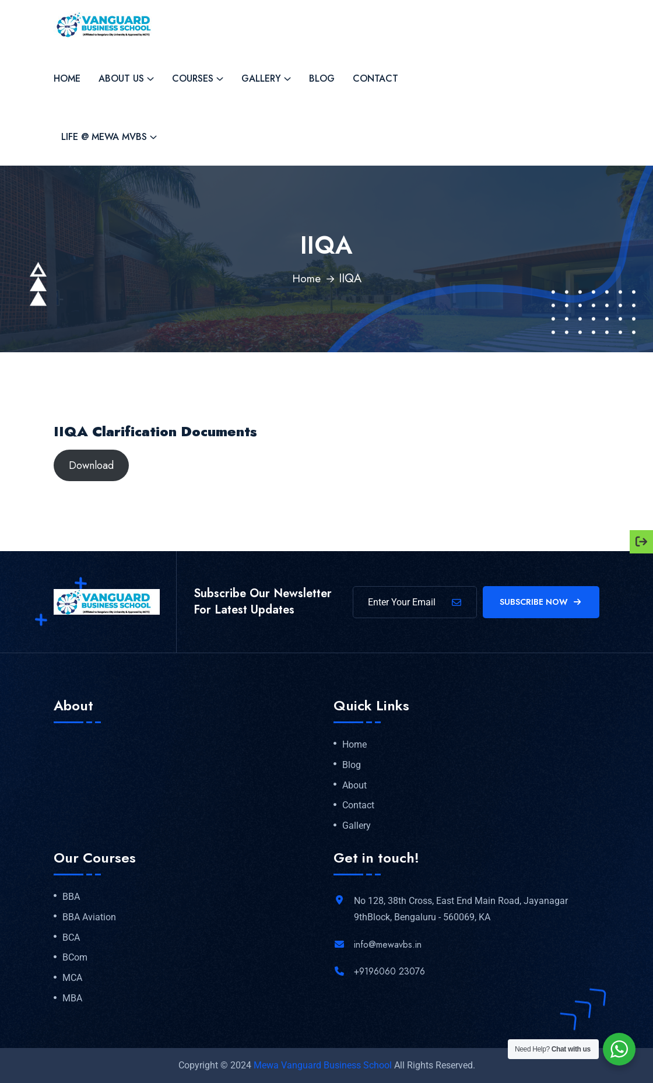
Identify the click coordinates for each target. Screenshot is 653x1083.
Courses (192, 78)
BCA (71, 938)
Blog (322, 78)
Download (91, 465)
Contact (375, 78)
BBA (71, 897)
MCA (72, 978)
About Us (121, 78)
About (354, 785)
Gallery (261, 78)
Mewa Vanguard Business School (323, 1065)
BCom (74, 957)
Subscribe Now (541, 602)
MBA (72, 998)
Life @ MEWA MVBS (104, 136)
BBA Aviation (89, 917)
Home (67, 78)
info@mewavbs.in (388, 944)
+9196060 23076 (389, 971)
